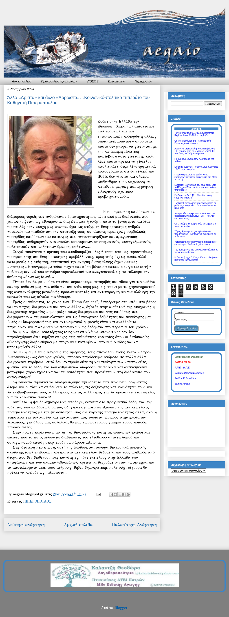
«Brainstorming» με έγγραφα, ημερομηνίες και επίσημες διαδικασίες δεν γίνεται (195, 243)
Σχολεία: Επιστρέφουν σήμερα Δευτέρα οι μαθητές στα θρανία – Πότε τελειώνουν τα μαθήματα (195, 205)
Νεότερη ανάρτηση (26, 524)
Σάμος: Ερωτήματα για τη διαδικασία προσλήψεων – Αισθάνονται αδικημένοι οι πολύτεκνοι (195, 234)
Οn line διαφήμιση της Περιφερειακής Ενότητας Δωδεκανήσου (192, 142)
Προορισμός (180, 319)
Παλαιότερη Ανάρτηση (134, 524)
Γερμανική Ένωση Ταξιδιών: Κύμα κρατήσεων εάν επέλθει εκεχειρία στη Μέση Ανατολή (195, 177)
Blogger (120, 608)
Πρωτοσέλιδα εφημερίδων (59, 81)
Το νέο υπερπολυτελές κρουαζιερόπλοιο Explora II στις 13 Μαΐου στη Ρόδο (194, 134)
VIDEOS (93, 81)
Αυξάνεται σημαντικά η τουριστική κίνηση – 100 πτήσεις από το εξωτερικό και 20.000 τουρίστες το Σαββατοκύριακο (195, 151)
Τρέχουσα (179, 312)
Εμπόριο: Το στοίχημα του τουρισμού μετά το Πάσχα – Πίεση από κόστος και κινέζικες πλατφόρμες (195, 187)
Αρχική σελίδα (21, 81)
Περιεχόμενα (143, 81)
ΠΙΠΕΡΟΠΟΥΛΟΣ (37, 501)
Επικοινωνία (116, 81)
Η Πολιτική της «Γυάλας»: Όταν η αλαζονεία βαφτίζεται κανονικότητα (196, 258)
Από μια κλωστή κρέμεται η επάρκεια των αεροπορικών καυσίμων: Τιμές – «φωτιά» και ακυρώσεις (194, 216)
